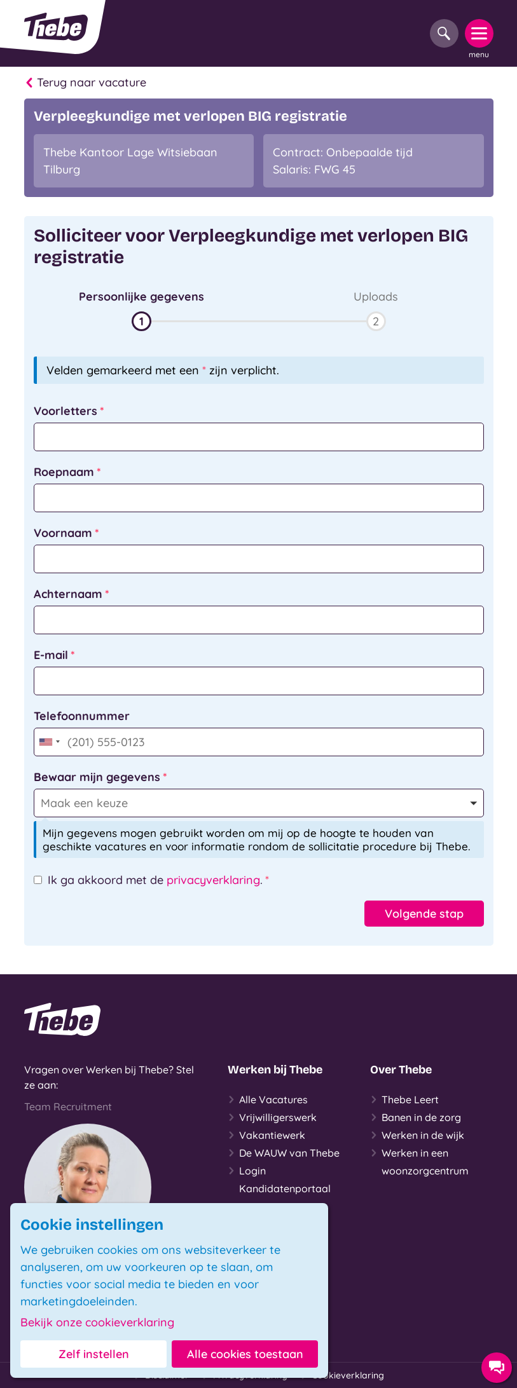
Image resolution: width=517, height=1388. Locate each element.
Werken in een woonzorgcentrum (419, 1160)
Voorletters (65, 411)
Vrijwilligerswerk (272, 1117)
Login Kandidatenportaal (279, 1178)
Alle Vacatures (268, 1099)
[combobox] (49, 742)
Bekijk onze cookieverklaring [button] (97, 1323)
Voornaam (63, 533)
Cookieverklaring (342, 1375)
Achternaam (68, 594)
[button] (141, 309)
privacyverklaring (213, 880)
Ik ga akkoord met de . (155, 880)
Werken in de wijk (417, 1135)
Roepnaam (64, 472)
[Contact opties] (496, 1367)
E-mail (51, 655)
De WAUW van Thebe (284, 1153)
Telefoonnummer (82, 716)
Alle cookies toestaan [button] (245, 1354)
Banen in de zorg (415, 1117)
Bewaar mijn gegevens (97, 777)
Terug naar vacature (85, 82)
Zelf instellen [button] (94, 1354)
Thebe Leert (404, 1099)
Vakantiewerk (266, 1135)
